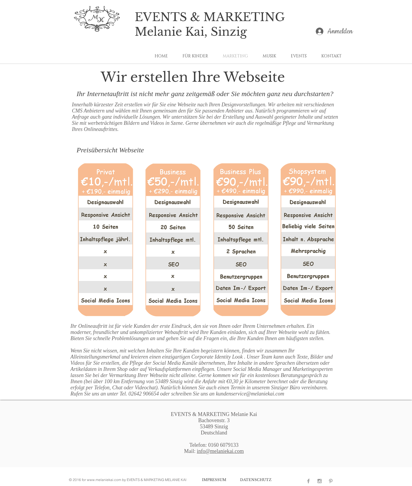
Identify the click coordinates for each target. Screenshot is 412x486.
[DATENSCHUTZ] (255, 480)
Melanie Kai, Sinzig (191, 32)
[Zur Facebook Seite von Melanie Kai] (308, 481)
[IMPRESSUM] (214, 480)
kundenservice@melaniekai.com (250, 394)
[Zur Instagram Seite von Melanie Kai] (319, 481)
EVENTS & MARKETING (210, 17)
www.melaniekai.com (104, 480)
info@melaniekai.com (220, 451)
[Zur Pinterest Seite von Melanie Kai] (331, 481)
